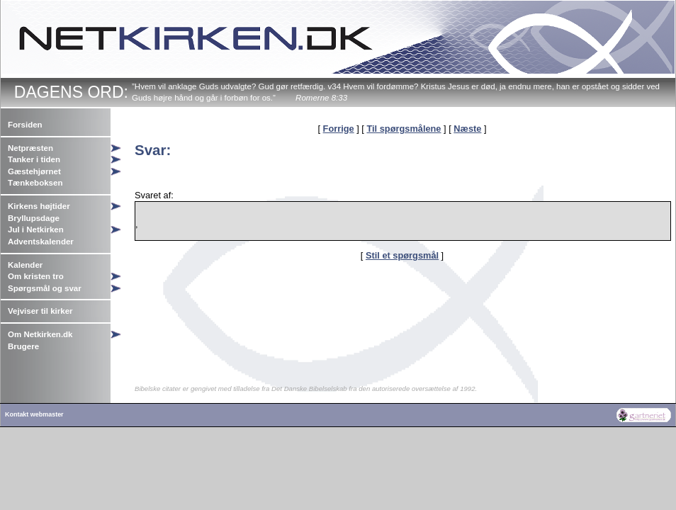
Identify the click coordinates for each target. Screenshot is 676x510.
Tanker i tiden (34, 159)
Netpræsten (30, 148)
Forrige (338, 128)
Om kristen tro (36, 276)
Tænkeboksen (35, 182)
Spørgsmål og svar (44, 288)
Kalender (25, 265)
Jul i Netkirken (36, 229)
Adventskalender (41, 241)
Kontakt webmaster (34, 414)
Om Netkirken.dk (40, 334)
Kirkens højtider (39, 206)
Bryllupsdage (34, 218)
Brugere (23, 346)
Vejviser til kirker (40, 311)
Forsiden (25, 124)
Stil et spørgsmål (402, 255)
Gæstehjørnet (34, 171)
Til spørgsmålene (403, 128)
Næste (467, 128)
